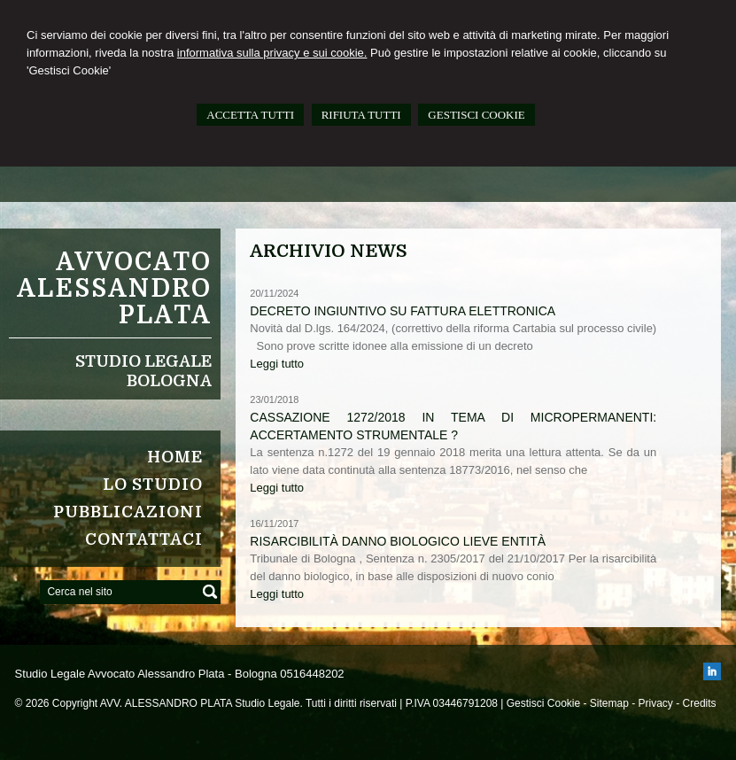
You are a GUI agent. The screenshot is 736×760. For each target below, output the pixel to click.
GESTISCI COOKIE (476, 114)
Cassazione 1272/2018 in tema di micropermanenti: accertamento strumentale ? (453, 426)
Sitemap (609, 703)
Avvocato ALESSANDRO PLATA (114, 289)
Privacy (656, 703)
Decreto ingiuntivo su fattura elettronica (402, 311)
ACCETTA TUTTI (250, 114)
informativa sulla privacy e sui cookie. (272, 52)
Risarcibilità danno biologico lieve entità (398, 541)
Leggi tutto (277, 363)
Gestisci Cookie (543, 703)
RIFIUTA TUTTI (361, 114)
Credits (700, 703)
